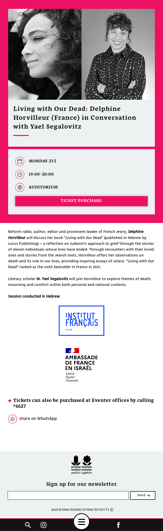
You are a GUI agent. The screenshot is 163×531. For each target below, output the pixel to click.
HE (133, 525)
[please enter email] (68, 495)
